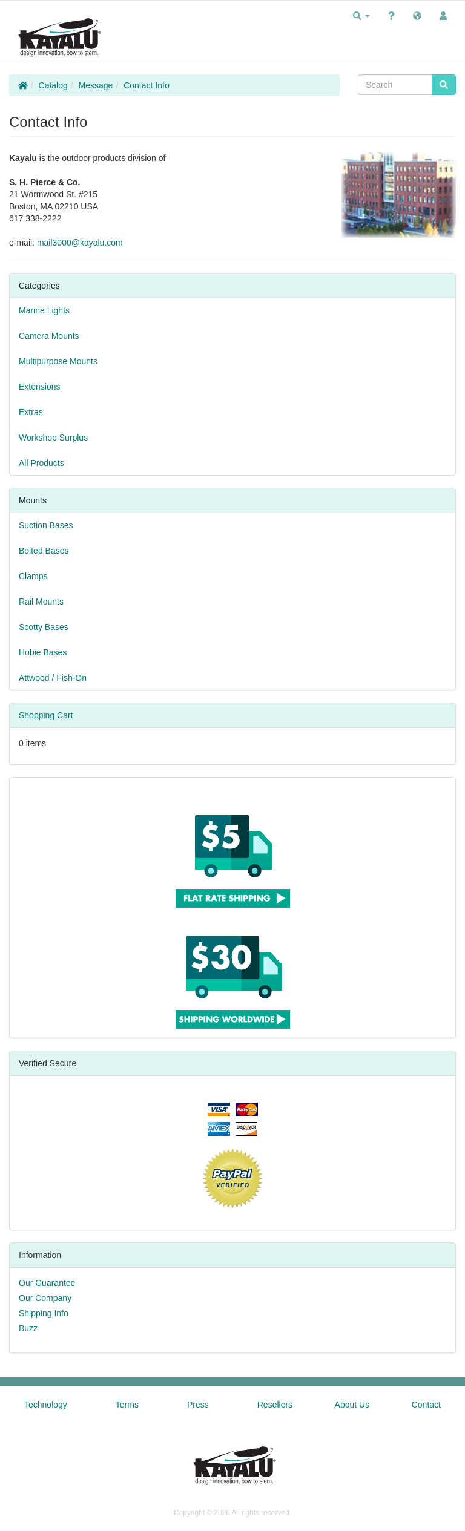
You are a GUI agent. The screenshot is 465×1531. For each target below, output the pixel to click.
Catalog (53, 85)
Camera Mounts (49, 336)
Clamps (33, 576)
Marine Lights (44, 310)
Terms (127, 1404)
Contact (426, 1404)
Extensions (39, 387)
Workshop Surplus (53, 437)
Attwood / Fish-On (53, 678)
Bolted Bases (44, 551)
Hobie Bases (43, 652)
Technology (45, 1404)
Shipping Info (43, 1313)
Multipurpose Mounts (58, 361)
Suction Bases (46, 525)
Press (198, 1404)
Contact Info (147, 85)
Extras (31, 412)
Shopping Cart (46, 715)
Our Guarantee (47, 1283)
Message (96, 85)
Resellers (274, 1404)
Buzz (28, 1328)
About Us (352, 1404)
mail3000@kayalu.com (80, 243)
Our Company (45, 1298)
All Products (41, 463)
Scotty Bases (43, 627)
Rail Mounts (41, 601)
